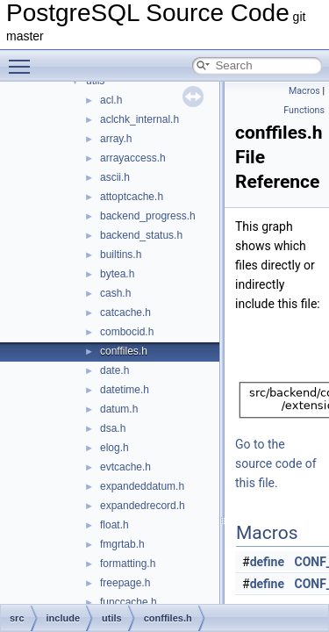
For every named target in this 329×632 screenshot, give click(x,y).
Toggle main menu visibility (24, 59)
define (267, 562)
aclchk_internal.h (139, 119)
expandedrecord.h (142, 505)
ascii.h (115, 177)
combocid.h (127, 332)
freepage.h (125, 583)
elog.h (114, 448)
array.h (116, 139)
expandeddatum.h (142, 486)
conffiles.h (123, 351)
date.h (114, 370)
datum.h (119, 409)
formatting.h (127, 563)
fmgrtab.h (122, 544)
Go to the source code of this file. (276, 463)
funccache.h (128, 602)
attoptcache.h (131, 196)
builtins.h (120, 254)
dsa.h (112, 428)
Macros (304, 91)
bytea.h (117, 274)
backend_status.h (141, 235)
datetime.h (124, 390)
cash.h (115, 293)
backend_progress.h (148, 216)
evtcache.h (125, 467)
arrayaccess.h (133, 158)
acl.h (111, 100)
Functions (304, 110)
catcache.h (125, 312)
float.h (114, 525)
